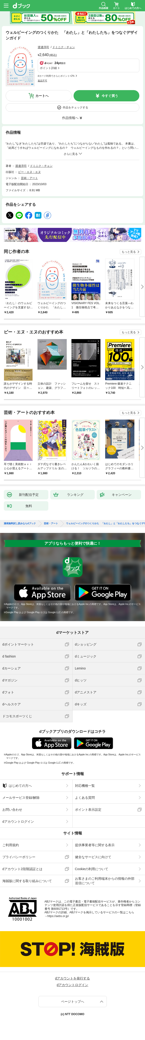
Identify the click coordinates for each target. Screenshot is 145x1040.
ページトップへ (72, 1001)
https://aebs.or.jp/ (58, 916)
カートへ (42, 96)
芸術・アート (29, 178)
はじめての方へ (17, 785)
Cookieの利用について (91, 869)
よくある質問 (85, 797)
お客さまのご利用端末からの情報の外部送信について (104, 881)
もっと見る (129, 251)
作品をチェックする (75, 107)
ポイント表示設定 (88, 809)
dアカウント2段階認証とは (22, 869)
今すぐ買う (110, 96)
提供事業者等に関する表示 (95, 845)
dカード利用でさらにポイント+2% (56, 76)
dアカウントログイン (18, 821)
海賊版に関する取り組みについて (27, 881)
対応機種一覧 (85, 786)
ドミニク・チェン (63, 47)
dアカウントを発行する (72, 978)
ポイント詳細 (48, 68)
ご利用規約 (10, 845)
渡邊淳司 (43, 47)
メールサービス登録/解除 (21, 797)
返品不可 (42, 80)
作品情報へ (70, 118)
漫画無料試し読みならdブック (20, 523)
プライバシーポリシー (18, 857)
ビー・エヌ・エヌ (29, 172)
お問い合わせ (12, 809)
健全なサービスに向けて (93, 857)
